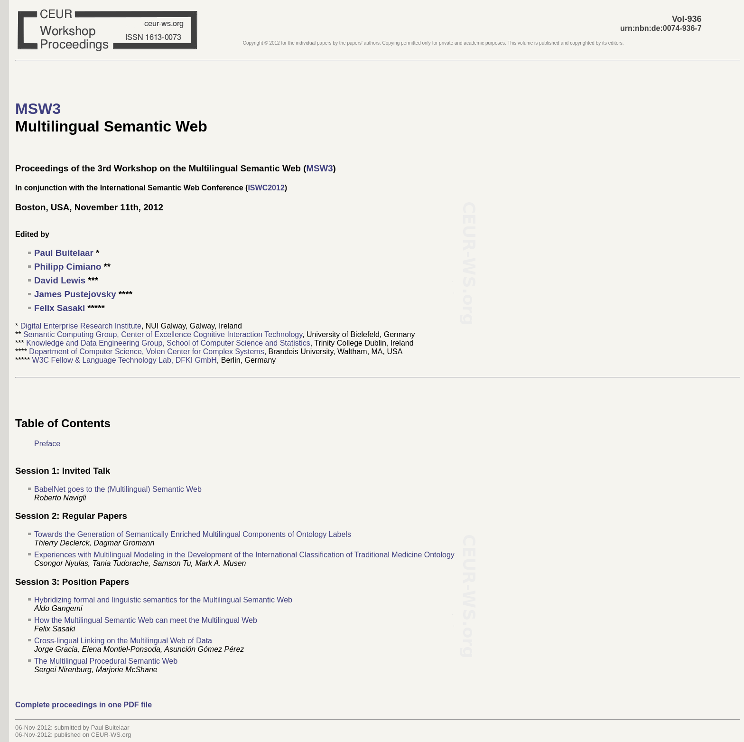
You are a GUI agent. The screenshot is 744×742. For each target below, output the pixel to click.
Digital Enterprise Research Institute (80, 326)
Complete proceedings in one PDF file (83, 705)
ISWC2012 (266, 188)
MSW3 (38, 108)
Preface (47, 444)
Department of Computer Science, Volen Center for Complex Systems (146, 352)
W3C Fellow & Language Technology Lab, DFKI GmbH (124, 360)
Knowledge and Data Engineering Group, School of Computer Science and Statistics (168, 343)
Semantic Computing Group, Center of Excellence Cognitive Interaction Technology (162, 334)
